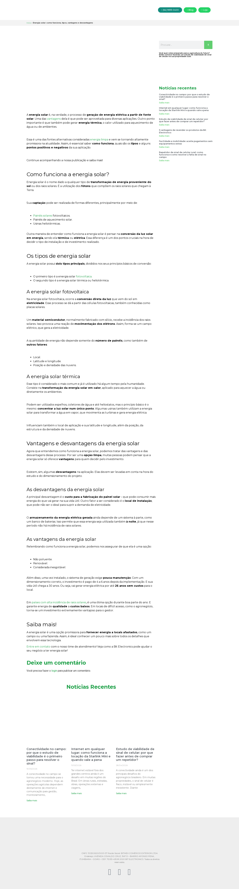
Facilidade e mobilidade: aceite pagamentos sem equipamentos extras (185, 142)
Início (29, 23)
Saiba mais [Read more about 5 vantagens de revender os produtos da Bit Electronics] (164, 136)
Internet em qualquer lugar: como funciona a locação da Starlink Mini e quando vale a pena (91, 754)
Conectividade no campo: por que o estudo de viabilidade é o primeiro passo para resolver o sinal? (46, 756)
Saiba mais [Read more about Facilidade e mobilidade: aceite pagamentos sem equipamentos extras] (164, 147)
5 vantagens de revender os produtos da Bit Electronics (182, 131)
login (54, 670)
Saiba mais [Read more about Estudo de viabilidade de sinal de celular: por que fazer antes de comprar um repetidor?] (121, 793)
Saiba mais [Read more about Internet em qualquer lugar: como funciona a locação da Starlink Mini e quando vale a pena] (76, 793)
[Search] (208, 45)
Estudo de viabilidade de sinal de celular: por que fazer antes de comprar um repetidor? (135, 754)
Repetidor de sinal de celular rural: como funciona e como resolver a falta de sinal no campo (182, 154)
